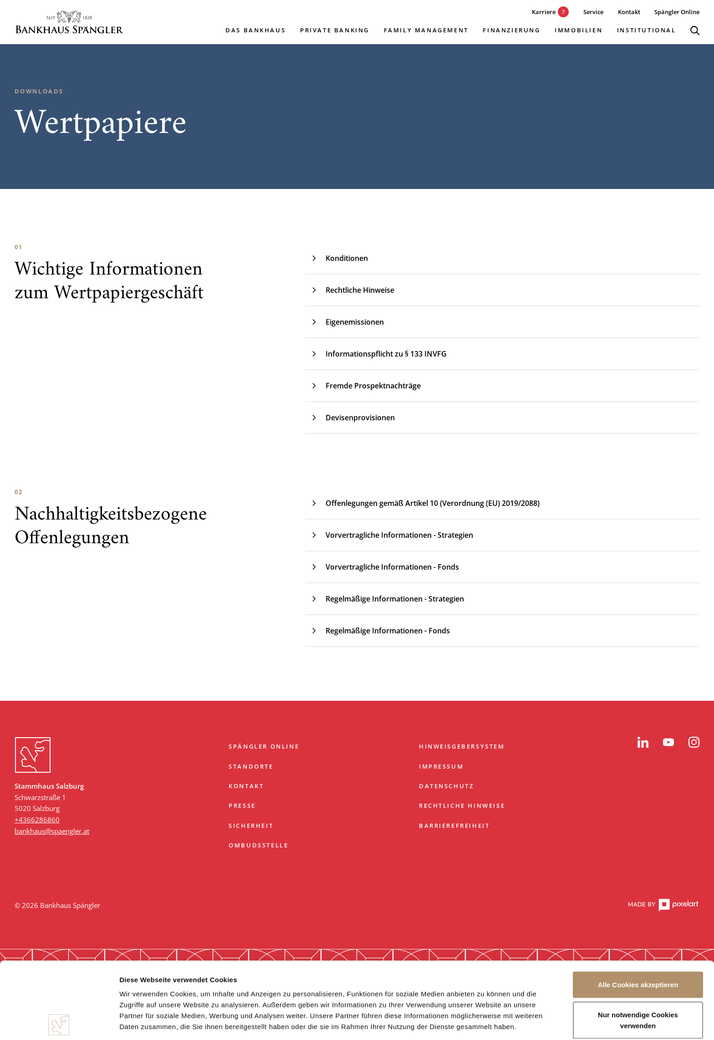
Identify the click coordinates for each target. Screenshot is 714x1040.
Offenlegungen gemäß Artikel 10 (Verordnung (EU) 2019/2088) (423, 503)
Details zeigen (484, 1022)
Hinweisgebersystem (462, 746)
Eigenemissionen (345, 322)
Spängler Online (264, 746)
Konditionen (337, 258)
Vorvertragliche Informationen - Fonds (382, 567)
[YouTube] (668, 742)
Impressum (441, 766)
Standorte (251, 766)
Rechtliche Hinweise (350, 290)
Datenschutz (446, 786)
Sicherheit (251, 825)
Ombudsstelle (258, 845)
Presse (242, 805)
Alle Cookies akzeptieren (638, 908)
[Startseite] (69, 22)
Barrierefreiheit (454, 825)
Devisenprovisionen (350, 417)
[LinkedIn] (643, 742)
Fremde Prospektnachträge (363, 385)
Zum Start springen (357, 712)
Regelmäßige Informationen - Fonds (378, 630)
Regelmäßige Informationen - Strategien (385, 599)
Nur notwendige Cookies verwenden (638, 943)
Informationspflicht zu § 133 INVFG (376, 354)
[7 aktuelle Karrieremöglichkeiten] (544, 12)
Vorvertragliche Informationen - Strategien (389, 535)
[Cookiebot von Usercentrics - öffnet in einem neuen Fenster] (59, 1022)
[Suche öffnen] (694, 30)
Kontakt (246, 786)
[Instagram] (693, 742)
